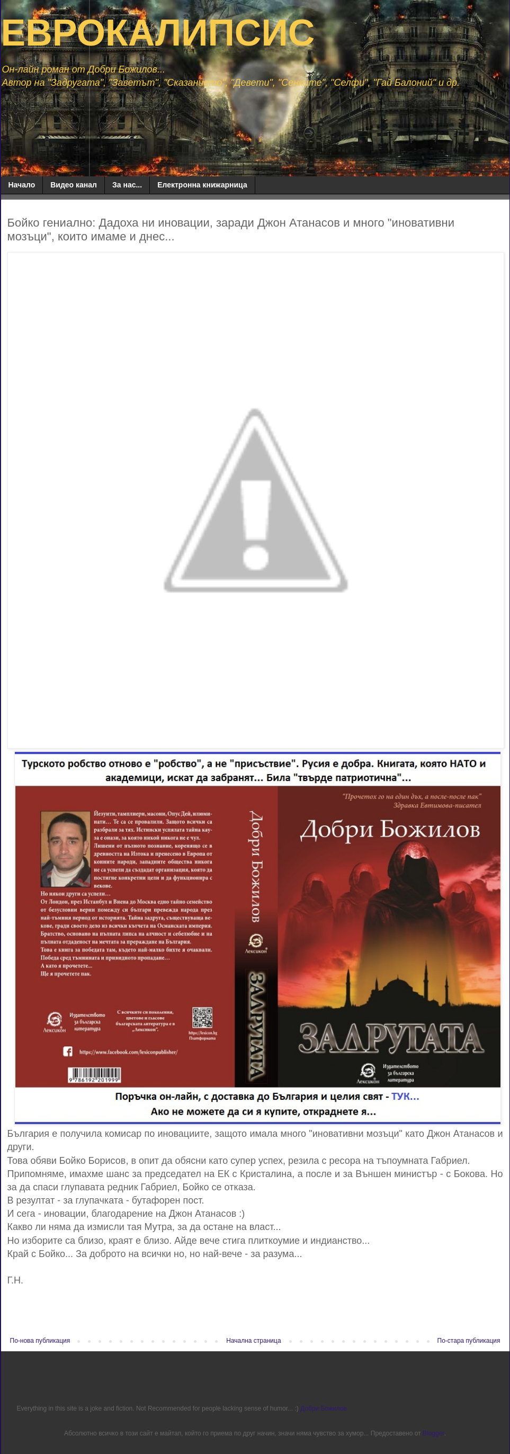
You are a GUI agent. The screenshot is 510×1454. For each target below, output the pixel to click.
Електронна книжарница (202, 185)
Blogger (433, 1433)
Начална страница (253, 1340)
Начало (21, 185)
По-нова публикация (40, 1340)
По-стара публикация (468, 1340)
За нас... (127, 185)
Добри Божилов (323, 1408)
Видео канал (73, 185)
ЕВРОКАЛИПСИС (158, 32)
